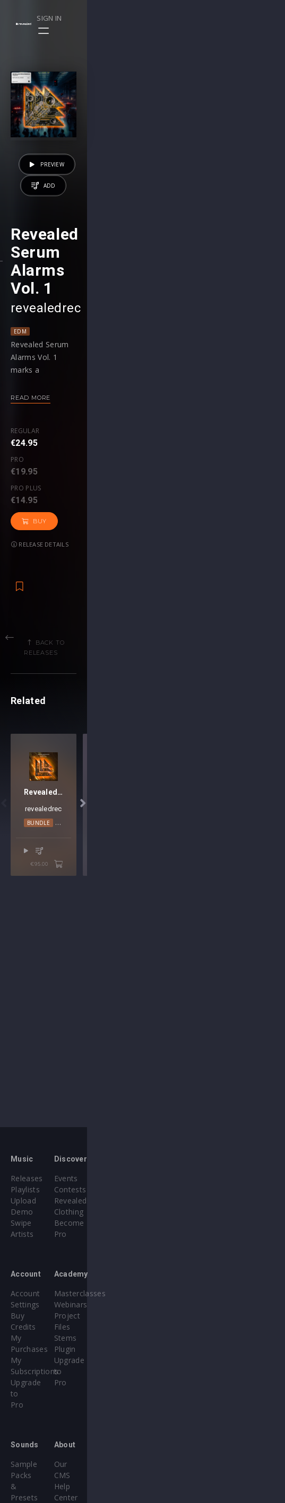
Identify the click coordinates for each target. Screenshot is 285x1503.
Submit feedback (183, 1442)
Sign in (238, 18)
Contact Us (173, 1453)
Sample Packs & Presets (54, 1397)
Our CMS (169, 1397)
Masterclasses (179, 1282)
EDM (20, 454)
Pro (56, 554)
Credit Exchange (39, 1419)
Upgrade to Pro (38, 1327)
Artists (22, 1223)
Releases (27, 1178)
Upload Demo (36, 1201)
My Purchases (36, 1304)
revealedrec (46, 430)
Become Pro (175, 1212)
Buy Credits (31, 1293)
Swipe (21, 1212)
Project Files (175, 1304)
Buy (151, 563)
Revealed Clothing (185, 1201)
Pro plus (102, 554)
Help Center (174, 1408)
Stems (164, 1316)
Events (165, 1178)
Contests (169, 1189)
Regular (25, 554)
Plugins (23, 1408)
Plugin (164, 1327)
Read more (30, 520)
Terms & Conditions (189, 1419)
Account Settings (41, 1282)
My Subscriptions (41, 1316)
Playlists (25, 1189)
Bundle (131, 1030)
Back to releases (146, 661)
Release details (206, 563)
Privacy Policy (177, 1431)
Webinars (170, 1293)
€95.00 (245, 1058)
